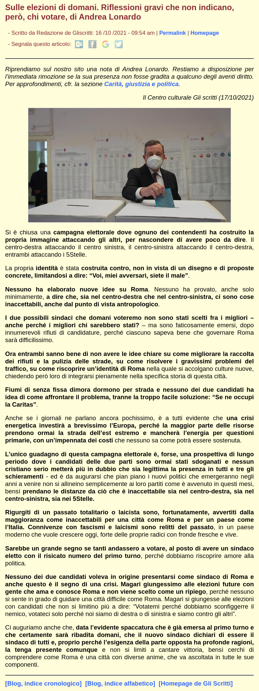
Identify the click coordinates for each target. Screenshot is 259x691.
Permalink (172, 33)
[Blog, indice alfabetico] (120, 683)
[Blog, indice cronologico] (43, 683)
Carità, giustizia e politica (141, 83)
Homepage (205, 33)
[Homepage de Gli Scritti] (196, 683)
